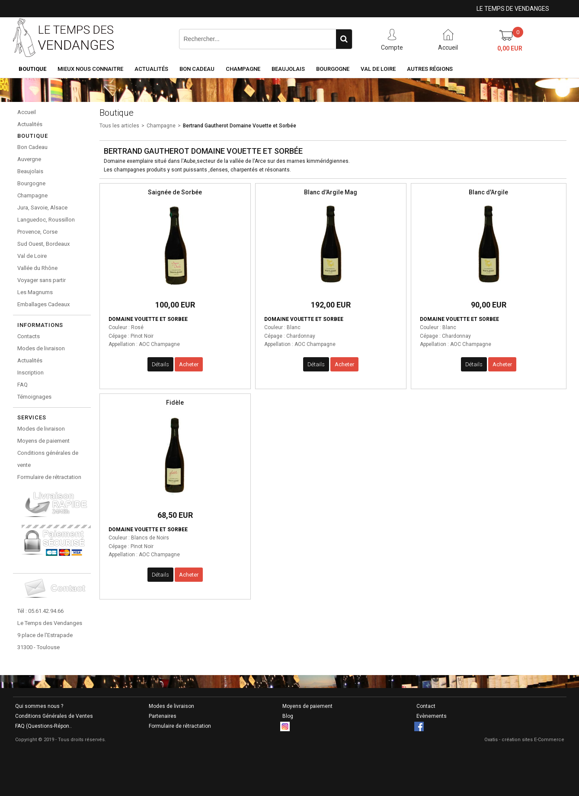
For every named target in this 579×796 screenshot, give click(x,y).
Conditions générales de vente (47, 459)
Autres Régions (430, 69)
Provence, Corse (37, 231)
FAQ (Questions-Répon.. (43, 726)
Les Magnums (35, 292)
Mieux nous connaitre (90, 69)
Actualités (151, 69)
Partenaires (162, 716)
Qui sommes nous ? (39, 706)
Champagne (243, 69)
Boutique (32, 69)
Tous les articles (119, 126)
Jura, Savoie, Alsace (42, 207)
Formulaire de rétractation (49, 477)
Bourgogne (332, 69)
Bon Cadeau (196, 69)
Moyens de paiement (43, 441)
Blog (287, 716)
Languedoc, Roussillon (46, 219)
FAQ (22, 384)
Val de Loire (378, 69)
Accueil (26, 112)
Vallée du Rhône (37, 268)
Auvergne (29, 159)
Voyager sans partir (41, 280)
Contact (425, 706)
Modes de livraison (41, 348)
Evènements (431, 716)
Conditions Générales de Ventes (54, 716)
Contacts (28, 336)
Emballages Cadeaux (43, 304)
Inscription (30, 372)
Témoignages (34, 396)
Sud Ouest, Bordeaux (43, 244)
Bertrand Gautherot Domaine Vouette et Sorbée (239, 126)
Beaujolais (288, 69)
